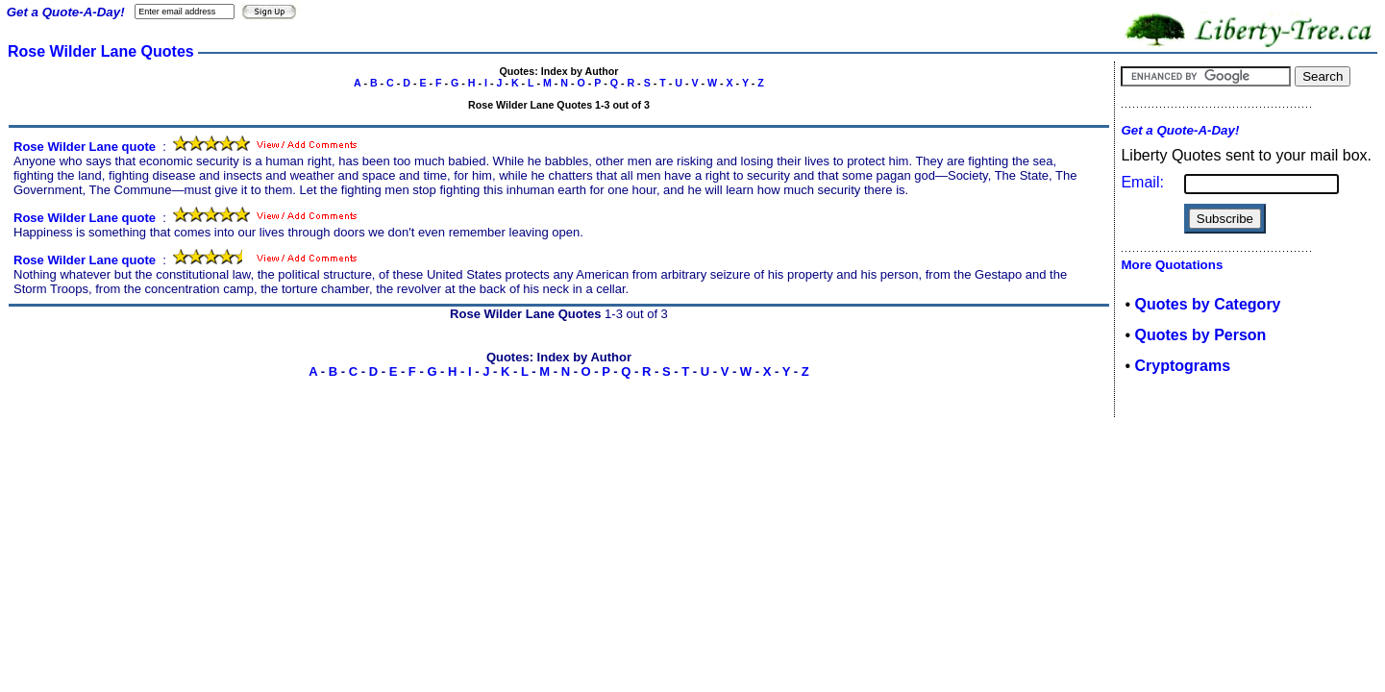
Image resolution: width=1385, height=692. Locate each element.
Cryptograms (1182, 366)
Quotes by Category (1207, 304)
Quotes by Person (1200, 335)
